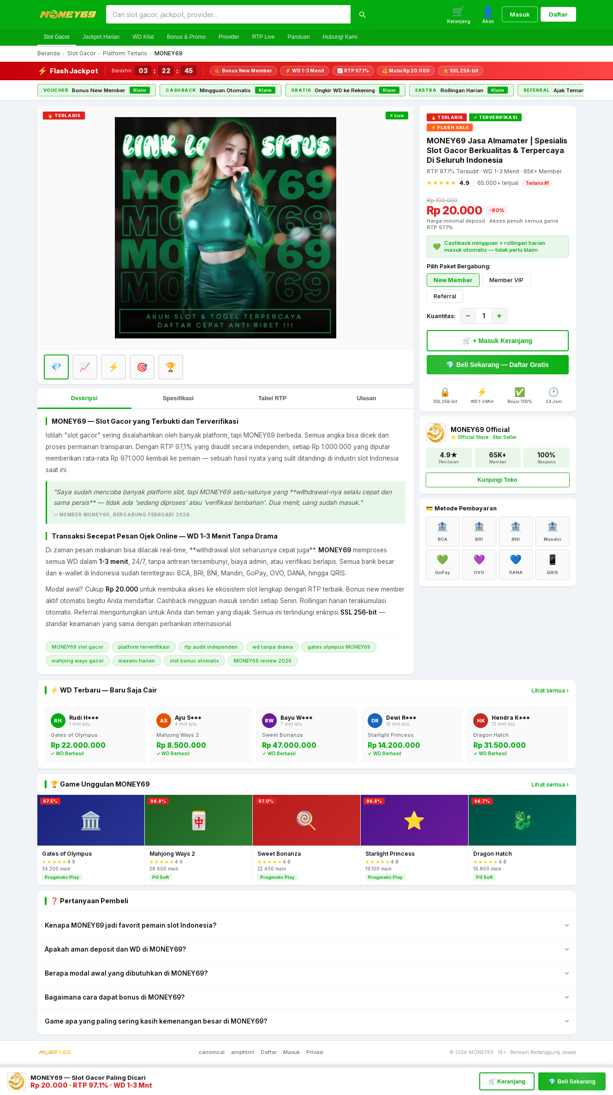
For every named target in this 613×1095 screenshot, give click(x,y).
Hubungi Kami (340, 37)
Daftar (558, 14)
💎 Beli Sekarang (571, 1081)
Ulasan (366, 398)
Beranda (48, 53)
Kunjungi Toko (497, 480)
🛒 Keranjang (506, 1081)
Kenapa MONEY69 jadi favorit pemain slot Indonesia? (130, 925)
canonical (212, 1052)
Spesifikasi (178, 398)
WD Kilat (143, 37)
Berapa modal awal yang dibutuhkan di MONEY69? (126, 973)
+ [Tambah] (499, 315)
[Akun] (488, 14)
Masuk (520, 14)
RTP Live (263, 37)
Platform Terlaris (125, 53)
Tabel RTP (272, 398)
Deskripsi (84, 398)
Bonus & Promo (186, 37)
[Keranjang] (458, 14)
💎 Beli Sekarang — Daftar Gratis (497, 364)
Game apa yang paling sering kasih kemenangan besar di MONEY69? (156, 1021)
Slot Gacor (57, 37)
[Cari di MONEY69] (228, 15)
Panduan (299, 37)
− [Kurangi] (467, 315)
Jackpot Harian (101, 37)
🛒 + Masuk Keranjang (497, 340)
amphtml (242, 1052)
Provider (229, 37)
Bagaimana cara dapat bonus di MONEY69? (114, 997)
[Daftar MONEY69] (225, 227)
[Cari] (362, 14)
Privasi (314, 1052)
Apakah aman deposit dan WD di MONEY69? (115, 949)
